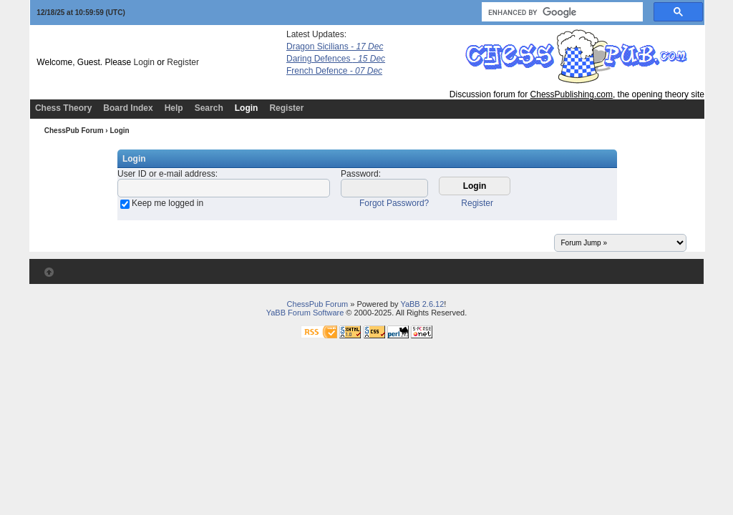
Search (209, 108)
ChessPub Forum (74, 130)
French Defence (334, 71)
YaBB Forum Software (305, 312)
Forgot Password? (394, 203)
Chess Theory (63, 108)
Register (183, 62)
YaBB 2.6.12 (422, 304)
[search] (561, 12)
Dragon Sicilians (334, 46)
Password (360, 174)
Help (174, 108)
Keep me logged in (167, 203)
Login (144, 62)
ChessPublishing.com (571, 94)
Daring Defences (335, 59)
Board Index (127, 108)
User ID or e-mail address (166, 174)
